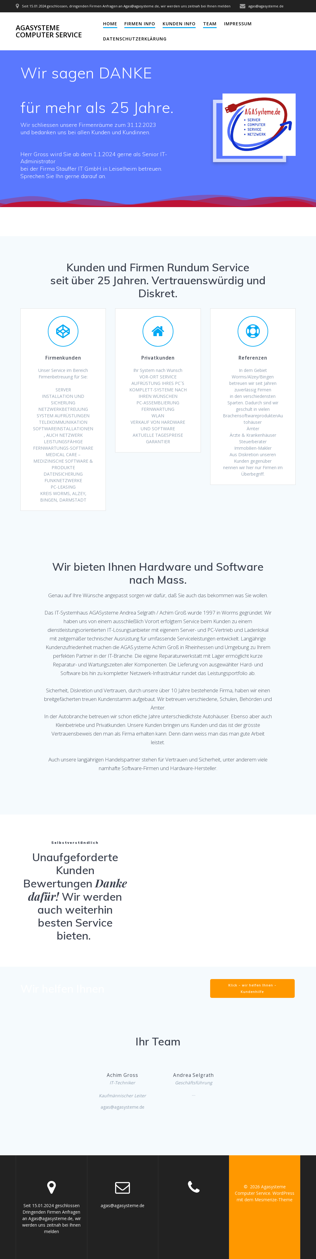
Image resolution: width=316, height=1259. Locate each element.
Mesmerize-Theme (274, 1200)
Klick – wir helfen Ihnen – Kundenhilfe (252, 988)
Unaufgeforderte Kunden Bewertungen (70, 870)
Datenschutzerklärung (135, 39)
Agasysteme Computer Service (49, 31)
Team (210, 24)
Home (110, 24)
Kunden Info (179, 24)
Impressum (238, 24)
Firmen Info (139, 24)
